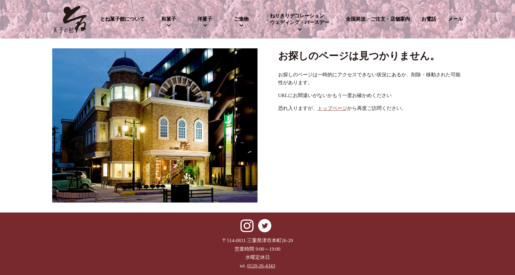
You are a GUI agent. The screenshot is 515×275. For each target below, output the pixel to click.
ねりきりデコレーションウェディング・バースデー (299, 19)
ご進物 (241, 19)
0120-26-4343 (261, 265)
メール (455, 19)
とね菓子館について (122, 19)
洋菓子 (204, 19)
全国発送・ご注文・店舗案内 (378, 19)
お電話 (428, 19)
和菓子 (168, 19)
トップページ (332, 108)
